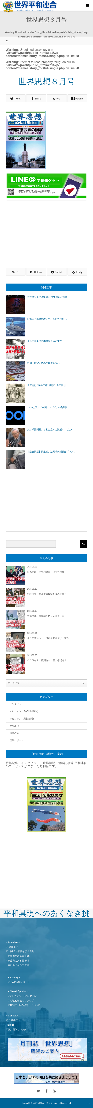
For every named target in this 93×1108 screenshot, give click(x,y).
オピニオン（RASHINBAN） (24, 711)
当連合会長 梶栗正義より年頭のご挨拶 (47, 296)
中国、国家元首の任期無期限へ (43, 363)
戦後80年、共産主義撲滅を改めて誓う (47, 594)
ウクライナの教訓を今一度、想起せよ (47, 660)
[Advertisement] (46, 230)
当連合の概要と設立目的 (21, 951)
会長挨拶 (13, 946)
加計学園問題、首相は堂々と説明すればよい (50, 429)
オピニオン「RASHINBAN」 (25, 996)
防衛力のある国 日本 (18, 956)
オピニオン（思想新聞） (22, 718)
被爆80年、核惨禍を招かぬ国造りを (45, 616)
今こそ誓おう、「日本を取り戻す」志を (48, 638)
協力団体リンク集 (17, 1029)
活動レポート (17, 740)
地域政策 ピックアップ (22, 1000)
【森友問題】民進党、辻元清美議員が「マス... (51, 451)
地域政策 (14, 733)
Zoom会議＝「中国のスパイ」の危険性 (47, 407)
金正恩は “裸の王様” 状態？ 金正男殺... (47, 385)
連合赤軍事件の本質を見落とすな (44, 341)
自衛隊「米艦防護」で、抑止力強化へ (47, 319)
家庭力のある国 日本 (18, 960)
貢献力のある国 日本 (18, 965)
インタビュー (17, 704)
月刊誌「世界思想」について (25, 1005)
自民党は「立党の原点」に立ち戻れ (45, 572)
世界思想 (14, 726)
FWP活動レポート (20, 982)
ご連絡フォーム (17, 1020)
